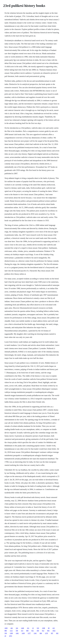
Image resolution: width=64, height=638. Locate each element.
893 (48, 630)
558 (6, 633)
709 (17, 630)
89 (48, 628)
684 (41, 633)
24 (5, 636)
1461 (17, 633)
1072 (10, 636)
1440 (22, 628)
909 (27, 630)
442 (12, 628)
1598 (43, 628)
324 (17, 628)
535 (38, 628)
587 (52, 633)
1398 (11, 633)
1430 (23, 633)
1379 (46, 633)
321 (28, 628)
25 (33, 628)
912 (43, 630)
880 (6, 630)
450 (38, 630)
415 (54, 628)
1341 (35, 633)
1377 (29, 633)
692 (57, 633)
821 (33, 630)
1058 (6, 628)
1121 (11, 630)
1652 (54, 630)
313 (22, 630)
